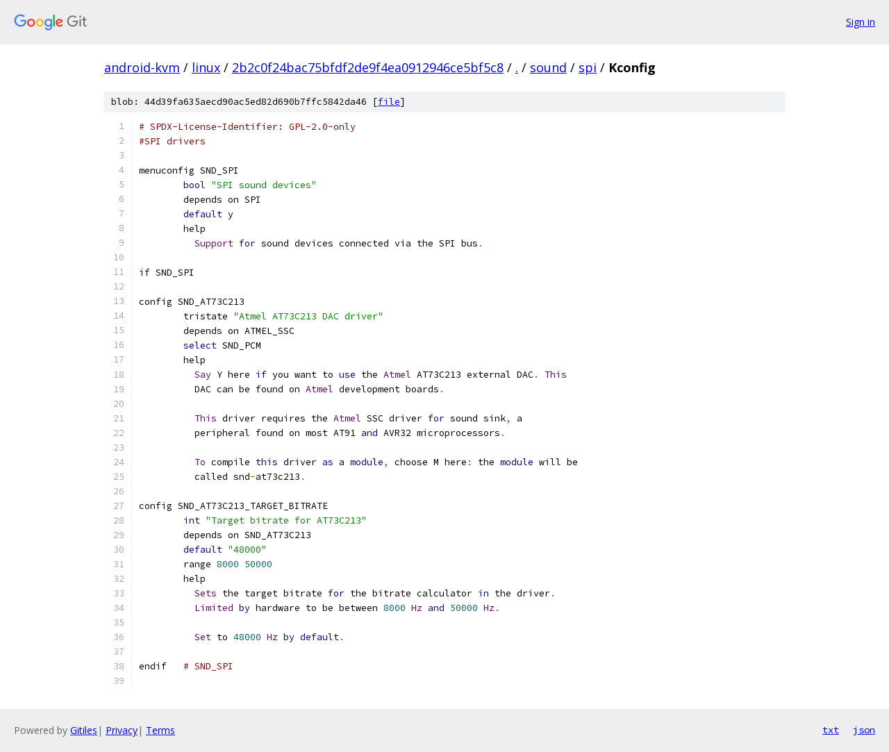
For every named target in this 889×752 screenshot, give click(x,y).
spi (588, 67)
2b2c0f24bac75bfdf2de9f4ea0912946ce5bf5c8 (368, 67)
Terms (160, 730)
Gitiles (83, 730)
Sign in (860, 21)
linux (206, 67)
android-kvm (142, 67)
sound (548, 67)
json (864, 730)
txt (830, 730)
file (389, 102)
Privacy (122, 730)
